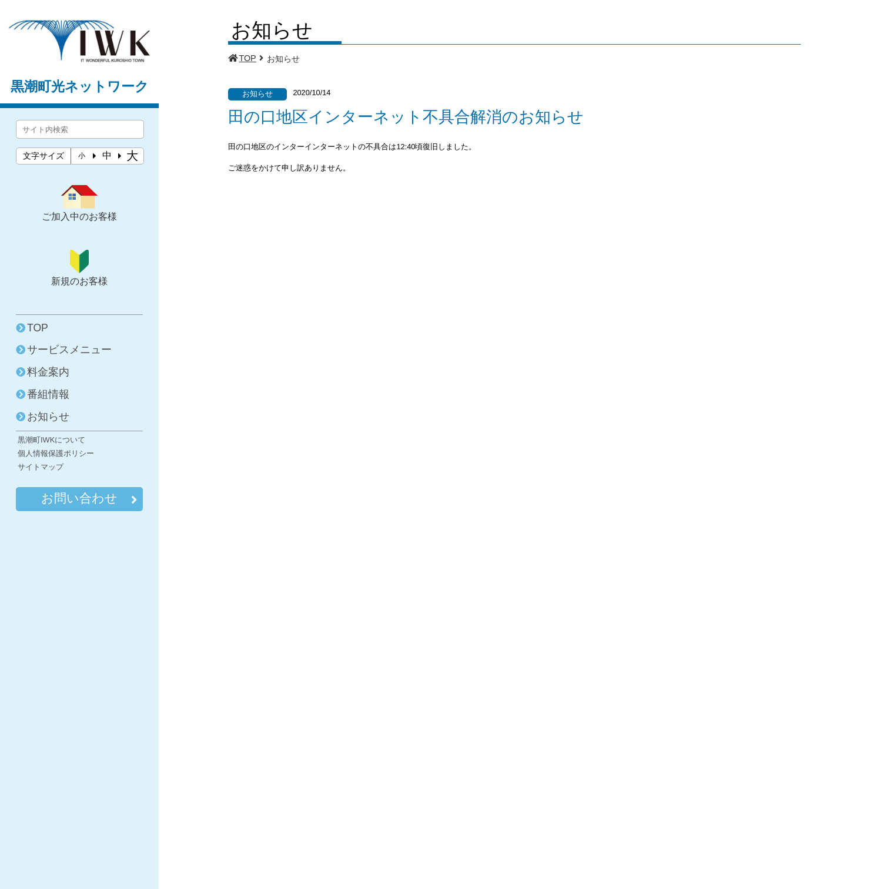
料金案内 (48, 372)
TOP (37, 328)
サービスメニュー (69, 349)
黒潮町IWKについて (51, 439)
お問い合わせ (89, 498)
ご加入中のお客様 (79, 203)
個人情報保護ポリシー (56, 453)
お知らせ (48, 416)
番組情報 (48, 394)
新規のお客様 (79, 268)
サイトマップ (40, 466)
